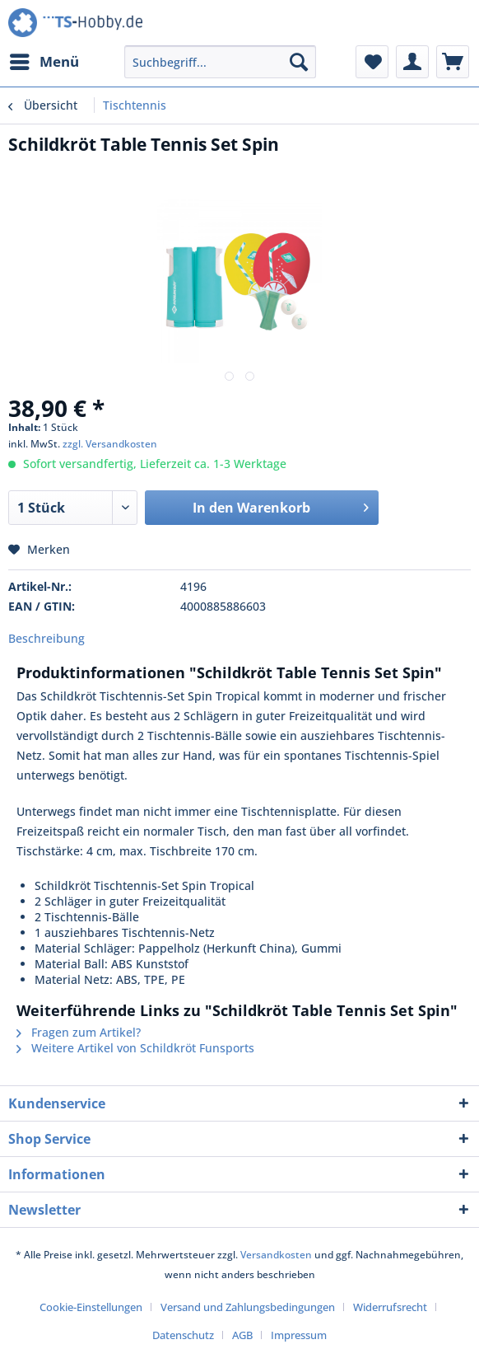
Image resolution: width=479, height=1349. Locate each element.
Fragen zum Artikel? (78, 1032)
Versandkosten (276, 1255)
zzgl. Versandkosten (110, 444)
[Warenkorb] (452, 61)
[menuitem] (43, 61)
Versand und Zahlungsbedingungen (247, 1307)
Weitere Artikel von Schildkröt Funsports (135, 1048)
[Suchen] (298, 61)
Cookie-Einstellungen (91, 1307)
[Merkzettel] (372, 61)
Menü (44, 60)
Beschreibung (46, 638)
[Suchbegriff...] (220, 61)
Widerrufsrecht (390, 1307)
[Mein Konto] (412, 61)
